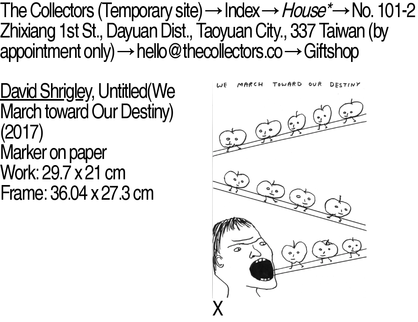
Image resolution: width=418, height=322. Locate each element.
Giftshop (331, 50)
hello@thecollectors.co (209, 50)
